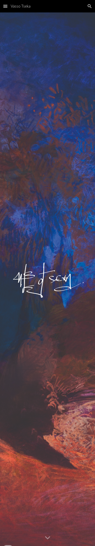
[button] (5, 6)
